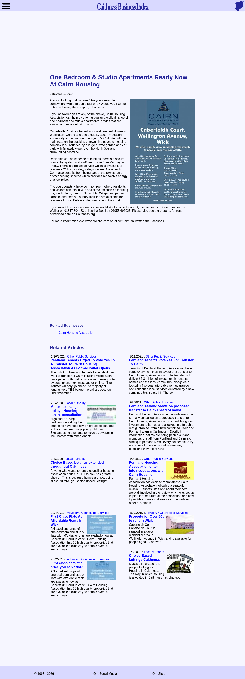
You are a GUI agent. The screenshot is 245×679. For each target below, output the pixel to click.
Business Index (122, 6)
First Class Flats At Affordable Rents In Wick (66, 520)
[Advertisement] (122, 43)
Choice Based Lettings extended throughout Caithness (77, 464)
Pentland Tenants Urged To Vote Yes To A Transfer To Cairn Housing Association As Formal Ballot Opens (83, 364)
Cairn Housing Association (76, 332)
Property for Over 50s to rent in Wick (146, 518)
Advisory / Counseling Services (166, 512)
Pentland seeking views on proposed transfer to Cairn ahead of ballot (159, 408)
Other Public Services (160, 356)
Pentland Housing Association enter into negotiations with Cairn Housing (147, 468)
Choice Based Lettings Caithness (144, 558)
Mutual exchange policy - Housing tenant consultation (66, 411)
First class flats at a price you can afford (67, 565)
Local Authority (75, 403)
